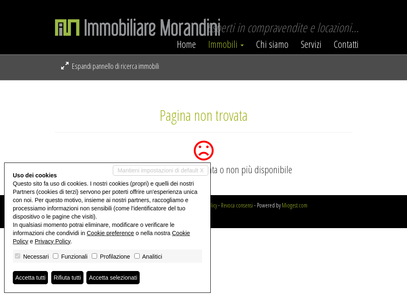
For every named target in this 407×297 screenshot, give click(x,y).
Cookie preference (110, 233)
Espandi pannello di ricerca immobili (110, 66)
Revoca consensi (237, 205)
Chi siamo (272, 44)
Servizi (311, 44)
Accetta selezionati (113, 277)
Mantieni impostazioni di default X (160, 170)
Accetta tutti (30, 277)
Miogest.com (294, 205)
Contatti (346, 44)
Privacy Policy (52, 241)
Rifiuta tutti (67, 277)
